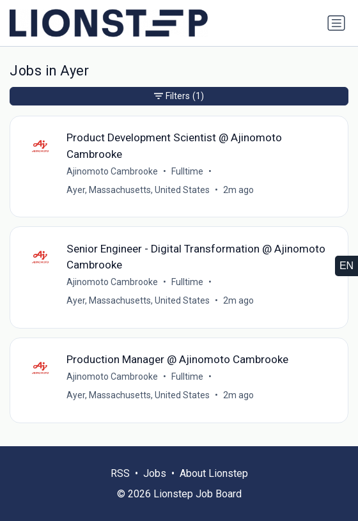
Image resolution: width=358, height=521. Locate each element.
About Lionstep (214, 473)
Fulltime (187, 171)
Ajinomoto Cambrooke (112, 171)
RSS (120, 473)
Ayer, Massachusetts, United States (138, 190)
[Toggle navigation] (336, 23)
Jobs (154, 473)
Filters (179, 96)
